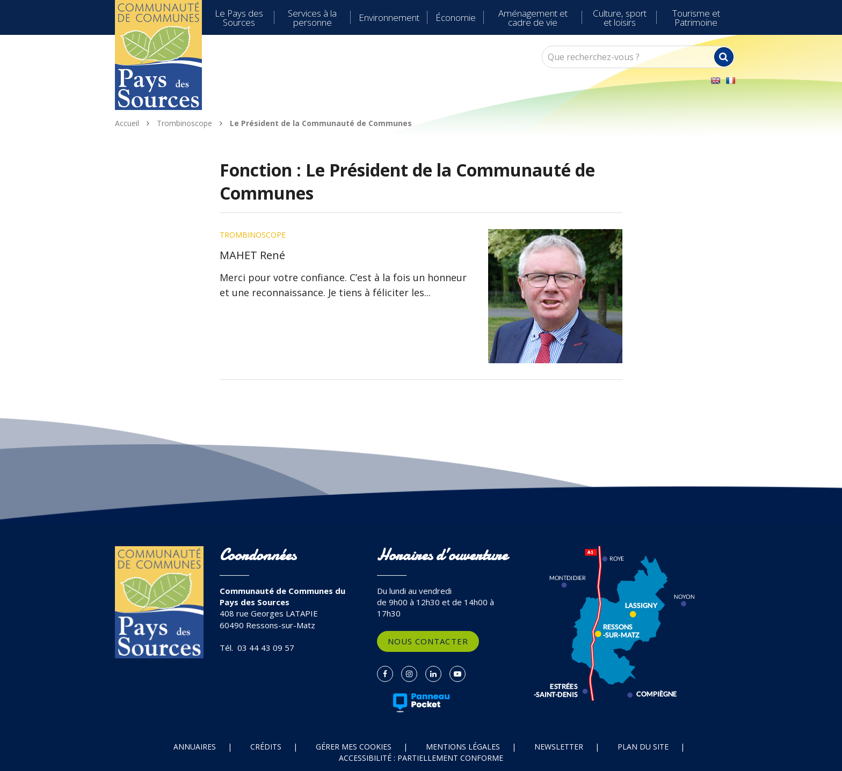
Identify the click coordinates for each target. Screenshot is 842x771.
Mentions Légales (463, 746)
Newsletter (558, 746)
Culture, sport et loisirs (620, 17)
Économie (455, 17)
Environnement (389, 17)
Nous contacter (428, 641)
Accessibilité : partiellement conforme (421, 758)
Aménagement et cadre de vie (533, 17)
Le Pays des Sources (239, 17)
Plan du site (643, 746)
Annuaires (194, 746)
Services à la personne (312, 17)
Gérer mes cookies (353, 746)
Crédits (265, 746)
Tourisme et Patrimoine (696, 17)
